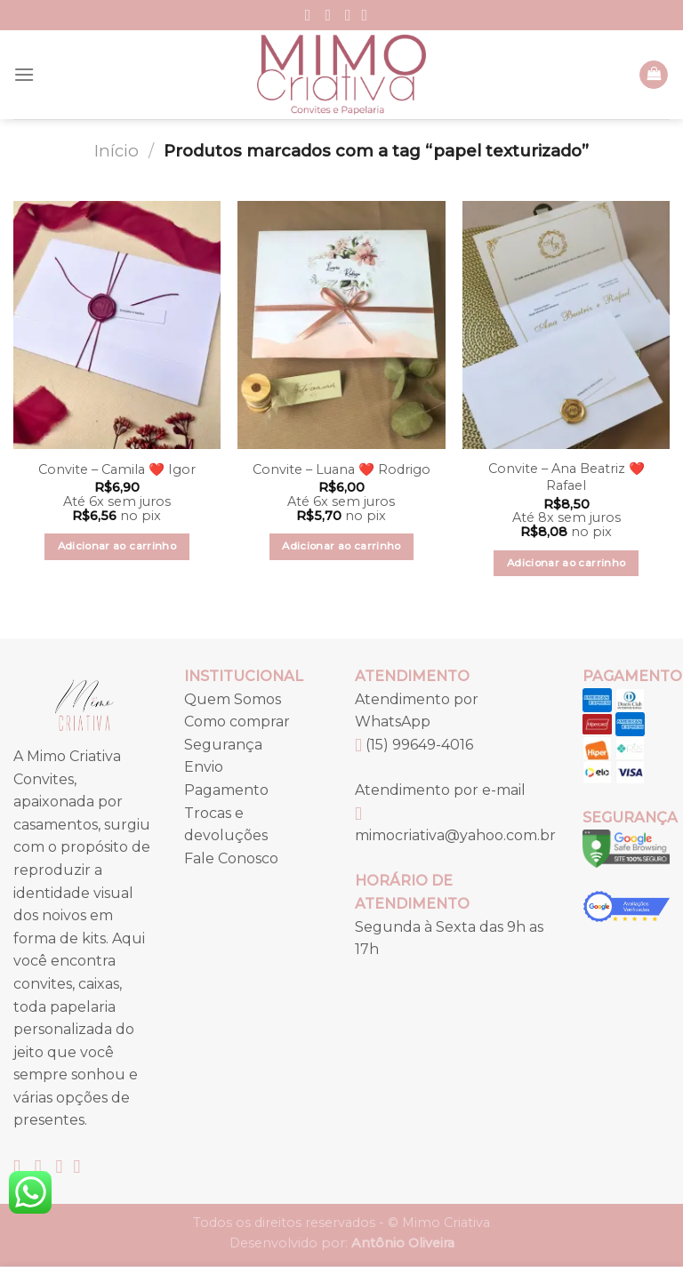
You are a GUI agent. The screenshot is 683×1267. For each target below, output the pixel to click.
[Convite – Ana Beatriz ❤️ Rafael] (566, 325)
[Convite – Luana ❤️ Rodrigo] (341, 325)
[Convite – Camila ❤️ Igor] (117, 325)
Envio (203, 766)
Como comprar (237, 721)
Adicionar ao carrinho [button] (117, 546)
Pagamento (226, 790)
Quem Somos (232, 699)
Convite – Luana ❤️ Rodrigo (341, 469)
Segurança (223, 744)
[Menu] (24, 74)
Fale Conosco (231, 858)
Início (116, 150)
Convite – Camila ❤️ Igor (117, 469)
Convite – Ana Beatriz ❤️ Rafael (566, 477)
